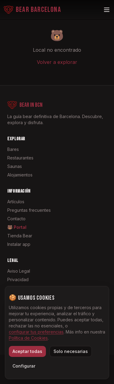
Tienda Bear (19, 235)
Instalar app (18, 244)
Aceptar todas (27, 351)
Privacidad (18, 279)
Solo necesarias (71, 351)
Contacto (16, 218)
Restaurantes (20, 157)
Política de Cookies (28, 337)
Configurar (23, 365)
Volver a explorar (57, 62)
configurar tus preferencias (36, 331)
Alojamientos (20, 174)
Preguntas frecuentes (29, 210)
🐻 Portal (16, 227)
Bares (13, 149)
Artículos (15, 201)
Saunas (14, 166)
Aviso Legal (18, 271)
